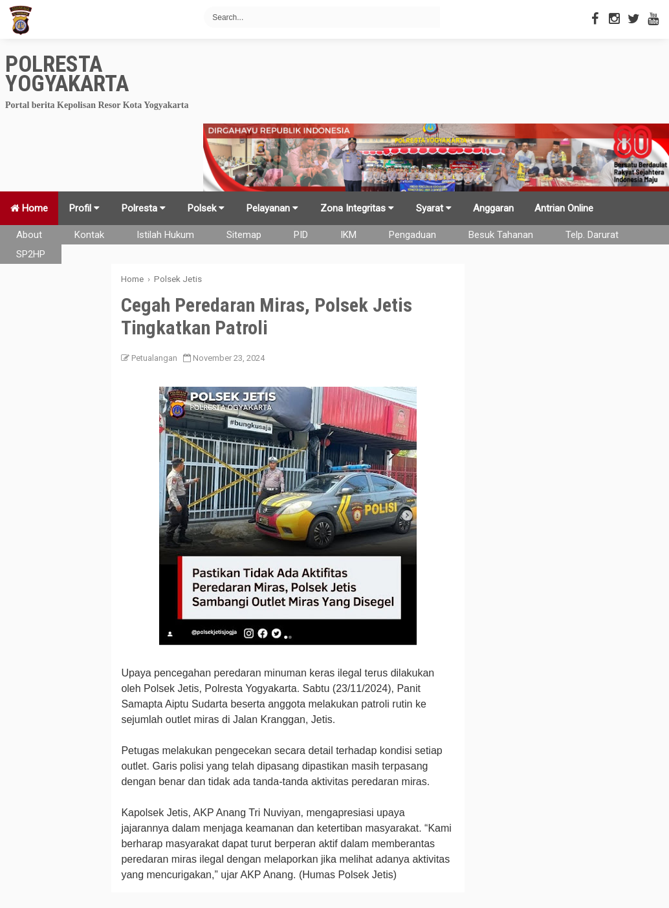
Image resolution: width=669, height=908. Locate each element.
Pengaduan (412, 235)
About (29, 235)
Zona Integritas (357, 208)
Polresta (144, 208)
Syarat (434, 208)
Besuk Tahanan (500, 235)
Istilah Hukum (165, 235)
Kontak (89, 235)
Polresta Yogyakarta (67, 74)
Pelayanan (272, 208)
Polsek (206, 208)
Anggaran (493, 208)
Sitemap (243, 235)
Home (29, 208)
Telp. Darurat (592, 235)
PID (301, 235)
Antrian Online (563, 208)
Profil (84, 208)
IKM (348, 235)
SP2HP (30, 254)
